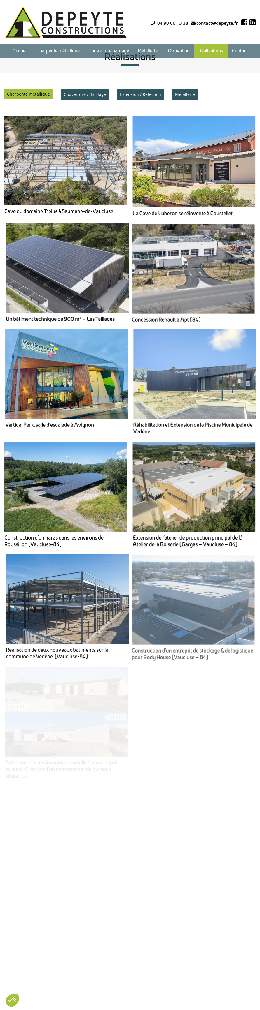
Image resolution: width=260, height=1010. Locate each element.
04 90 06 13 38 (169, 23)
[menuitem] (20, 51)
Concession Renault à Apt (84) (56, 298)
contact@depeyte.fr (214, 23)
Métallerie (185, 94)
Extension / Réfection (140, 94)
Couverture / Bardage (85, 94)
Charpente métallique (28, 94)
